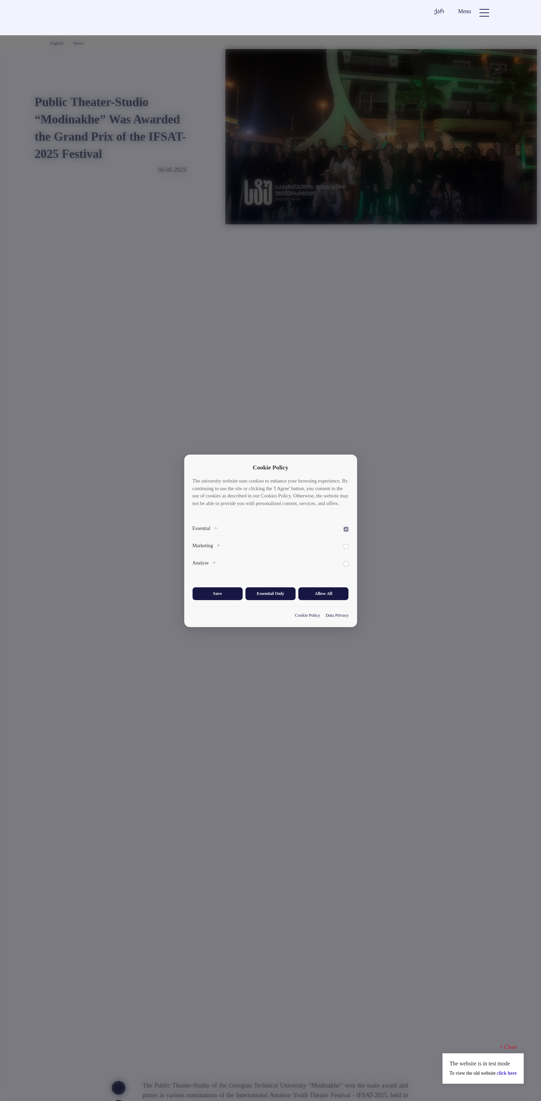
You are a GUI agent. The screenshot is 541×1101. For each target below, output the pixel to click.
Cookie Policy (307, 615)
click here (507, 1073)
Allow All (323, 593)
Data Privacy (337, 615)
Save (217, 593)
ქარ (439, 11)
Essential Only (270, 593)
